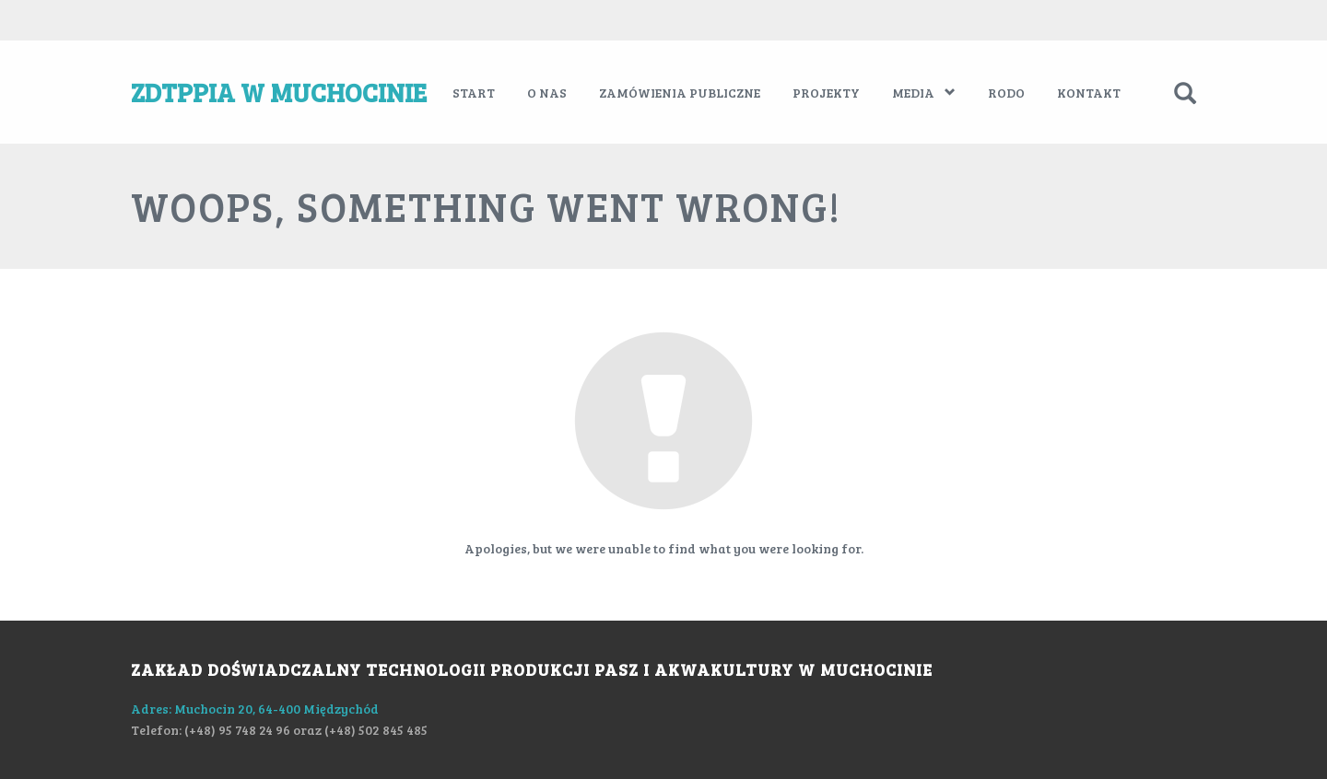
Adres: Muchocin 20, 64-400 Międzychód (255, 708)
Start (473, 92)
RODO (1006, 92)
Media (924, 92)
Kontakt (1089, 92)
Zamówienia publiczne (679, 92)
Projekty (826, 92)
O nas (547, 92)
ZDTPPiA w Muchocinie (279, 92)
